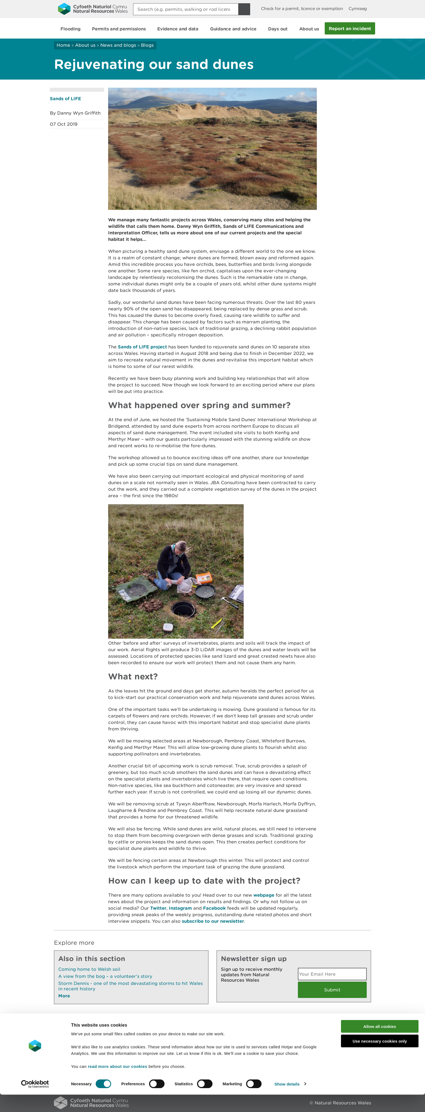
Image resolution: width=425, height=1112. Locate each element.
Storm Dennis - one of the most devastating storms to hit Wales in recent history (130, 986)
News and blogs (118, 45)
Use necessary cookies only (380, 1058)
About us (85, 45)
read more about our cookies (117, 1083)
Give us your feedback (169, 1020)
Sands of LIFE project (142, 346)
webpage (263, 894)
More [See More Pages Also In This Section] (64, 995)
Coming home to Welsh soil (89, 969)
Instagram (180, 908)
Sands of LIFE (65, 98)
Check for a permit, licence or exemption (302, 8)
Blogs (147, 45)
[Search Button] (244, 9)
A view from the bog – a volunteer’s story (105, 976)
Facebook (214, 908)
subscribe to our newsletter (213, 921)
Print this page (354, 1020)
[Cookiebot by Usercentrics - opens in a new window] (35, 1101)
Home (63, 45)
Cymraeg (358, 8)
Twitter (158, 908)
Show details (287, 1101)
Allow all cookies (379, 1043)
